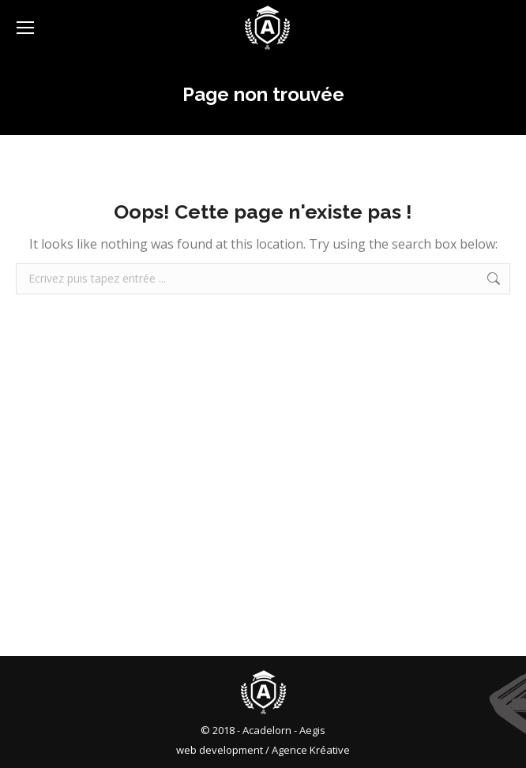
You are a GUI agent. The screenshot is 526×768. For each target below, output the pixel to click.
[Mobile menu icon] (25, 27)
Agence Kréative (311, 750)
